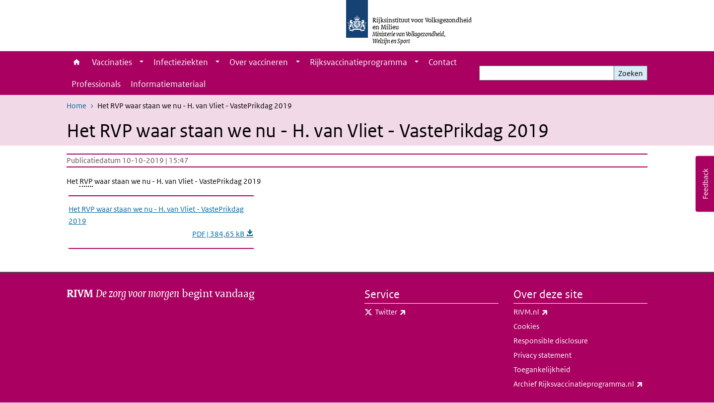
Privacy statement (542, 355)
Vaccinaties (112, 62)
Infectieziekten (180, 62)
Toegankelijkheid (542, 369)
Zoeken (630, 73)
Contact (442, 62)
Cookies (526, 326)
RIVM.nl (552, 312)
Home (77, 62)
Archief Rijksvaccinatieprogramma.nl (580, 384)
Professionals (96, 84)
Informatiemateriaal (168, 84)
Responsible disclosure (550, 340)
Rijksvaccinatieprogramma (358, 62)
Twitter (412, 312)
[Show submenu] (141, 62)
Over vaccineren (258, 62)
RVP (86, 181)
